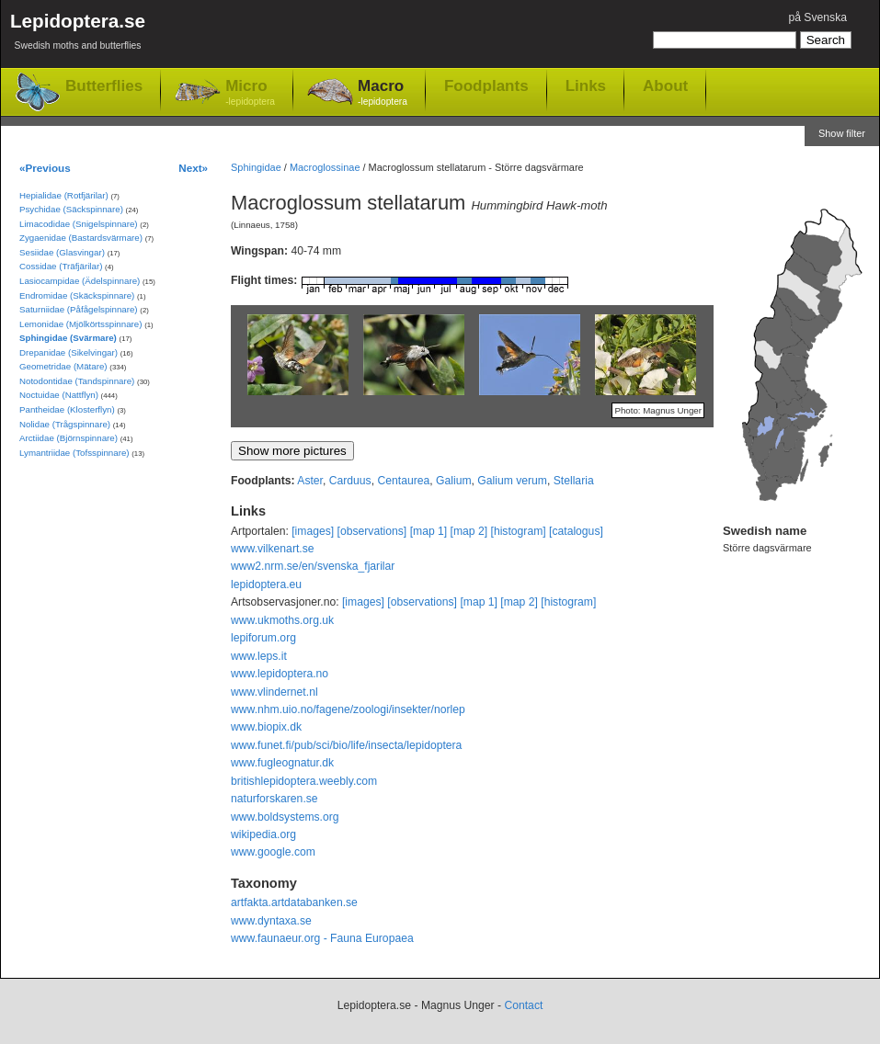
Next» (193, 168)
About (665, 85)
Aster (310, 480)
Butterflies (104, 86)
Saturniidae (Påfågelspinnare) (78, 309)
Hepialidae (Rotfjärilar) (64, 195)
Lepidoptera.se (77, 34)
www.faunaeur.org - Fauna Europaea (322, 938)
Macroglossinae (325, 167)
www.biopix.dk (266, 727)
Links (586, 85)
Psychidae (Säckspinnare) (71, 209)
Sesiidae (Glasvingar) (62, 252)
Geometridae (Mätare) (63, 366)
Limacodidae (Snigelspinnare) (78, 224)
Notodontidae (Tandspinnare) (76, 381)
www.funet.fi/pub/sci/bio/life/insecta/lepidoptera (346, 745)
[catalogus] (576, 531)
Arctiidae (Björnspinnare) (68, 438)
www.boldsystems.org (285, 817)
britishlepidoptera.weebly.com (304, 781)
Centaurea (403, 480)
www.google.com (273, 851)
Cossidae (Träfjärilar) (60, 266)
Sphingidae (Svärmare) (68, 338)
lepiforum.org (263, 637)
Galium (454, 480)
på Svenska (817, 17)
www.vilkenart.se (272, 548)
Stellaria (574, 480)
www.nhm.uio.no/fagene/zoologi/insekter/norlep (348, 709)
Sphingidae (256, 167)
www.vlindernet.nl (274, 692)
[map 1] (429, 531)
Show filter (841, 133)
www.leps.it (259, 656)
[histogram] (518, 531)
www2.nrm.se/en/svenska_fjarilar (312, 566)
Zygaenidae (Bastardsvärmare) (81, 238)
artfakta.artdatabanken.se (294, 902)
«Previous (45, 168)
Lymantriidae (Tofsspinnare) (74, 453)
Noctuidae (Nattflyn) (58, 395)
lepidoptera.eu (266, 584)
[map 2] (469, 531)
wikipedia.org (263, 834)
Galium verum (512, 480)
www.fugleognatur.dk (282, 762)
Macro (382, 93)
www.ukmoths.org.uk (282, 620)
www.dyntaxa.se (271, 920)
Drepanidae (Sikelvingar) (68, 352)
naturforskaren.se (274, 798)
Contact (523, 1005)
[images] (312, 531)
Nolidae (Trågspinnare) (64, 424)
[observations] (372, 531)
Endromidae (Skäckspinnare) (76, 295)
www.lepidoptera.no (279, 673)
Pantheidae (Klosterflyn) (67, 409)
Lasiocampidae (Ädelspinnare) (79, 281)
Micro (250, 93)
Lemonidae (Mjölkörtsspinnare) (80, 324)
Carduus (350, 480)
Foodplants (486, 85)
